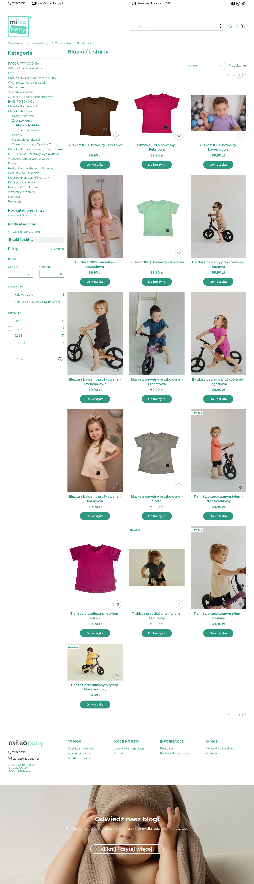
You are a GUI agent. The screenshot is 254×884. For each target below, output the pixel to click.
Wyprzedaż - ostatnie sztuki (27, 82)
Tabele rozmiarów (79, 758)
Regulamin (167, 748)
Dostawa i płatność (80, 748)
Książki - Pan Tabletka (23, 187)
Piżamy (17, 135)
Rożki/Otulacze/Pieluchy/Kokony (30, 168)
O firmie (211, 753)
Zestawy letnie (63, 43)
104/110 (19, 343)
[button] (220, 26)
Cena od (13, 267)
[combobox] (172, 26)
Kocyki (12, 163)
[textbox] (205, 66)
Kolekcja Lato (23, 294)
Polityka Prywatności (174, 753)
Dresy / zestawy (23, 116)
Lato (11, 73)
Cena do (45, 267)
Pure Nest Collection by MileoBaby (32, 78)
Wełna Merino (17, 87)
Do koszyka (95, 164)
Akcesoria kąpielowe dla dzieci (28, 158)
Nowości (14, 197)
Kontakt (119, 753)
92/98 (18, 335)
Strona (231, 75)
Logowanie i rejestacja (129, 748)
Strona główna (16, 43)
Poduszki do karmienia (23, 173)
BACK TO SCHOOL (21, 101)
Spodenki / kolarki (28, 130)
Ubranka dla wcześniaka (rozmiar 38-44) (35, 149)
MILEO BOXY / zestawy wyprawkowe (34, 154)
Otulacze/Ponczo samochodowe (31, 97)
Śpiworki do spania (20, 92)
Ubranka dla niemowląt (23, 106)
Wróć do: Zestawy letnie (24, 231)
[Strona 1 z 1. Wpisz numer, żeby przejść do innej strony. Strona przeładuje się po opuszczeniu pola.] (239, 75)
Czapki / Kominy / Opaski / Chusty (35, 144)
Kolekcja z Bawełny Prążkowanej (37, 302)
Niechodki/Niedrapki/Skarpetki (29, 177)
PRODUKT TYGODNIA (23, 63)
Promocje (15, 201)
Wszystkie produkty (21, 192)
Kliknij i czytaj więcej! (127, 849)
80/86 (18, 328)
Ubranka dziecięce (40, 43)
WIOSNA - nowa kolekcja (25, 68)
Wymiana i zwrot (79, 753)
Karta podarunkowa (21, 182)
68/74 (18, 321)
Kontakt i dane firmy (220, 748)
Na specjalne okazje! (26, 139)
